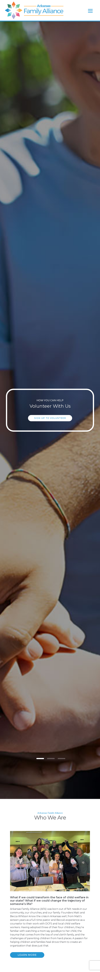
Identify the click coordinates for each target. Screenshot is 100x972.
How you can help (50, 400)
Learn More (27, 955)
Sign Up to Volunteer (50, 418)
